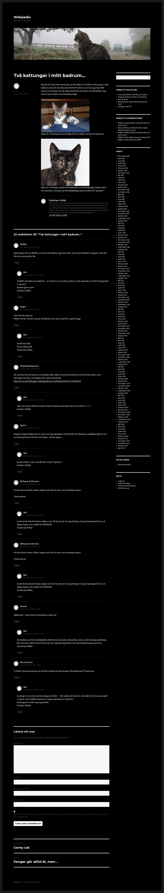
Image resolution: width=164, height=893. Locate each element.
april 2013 (121, 288)
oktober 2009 (123, 388)
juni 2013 (121, 283)
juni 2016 (121, 197)
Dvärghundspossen (29, 366)
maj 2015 (121, 228)
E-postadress (21, 789)
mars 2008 (122, 434)
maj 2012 (121, 314)
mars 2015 (122, 233)
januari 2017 (122, 187)
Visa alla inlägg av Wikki (58, 215)
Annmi (23, 606)
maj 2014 (121, 257)
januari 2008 (123, 439)
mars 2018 (122, 166)
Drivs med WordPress (31, 882)
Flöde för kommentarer (127, 486)
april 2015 (121, 230)
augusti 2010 (122, 364)
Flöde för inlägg (124, 483)
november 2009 (124, 386)
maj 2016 (121, 199)
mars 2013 (122, 290)
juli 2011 (121, 338)
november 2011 (123, 329)
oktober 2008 (123, 417)
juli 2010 (121, 367)
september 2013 (124, 276)
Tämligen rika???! (124, 107)
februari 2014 (123, 264)
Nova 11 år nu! (123, 99)
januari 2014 (122, 266)
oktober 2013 (123, 273)
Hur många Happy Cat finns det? (137, 137)
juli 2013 (121, 281)
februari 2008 (123, 436)
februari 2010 (123, 379)
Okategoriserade (124, 465)
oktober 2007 (123, 446)
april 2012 (121, 317)
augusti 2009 (123, 393)
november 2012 (123, 300)
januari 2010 (122, 381)
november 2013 (123, 271)
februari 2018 (123, 168)
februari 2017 (123, 185)
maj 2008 (121, 429)
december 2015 (123, 211)
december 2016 (123, 190)
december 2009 (124, 384)
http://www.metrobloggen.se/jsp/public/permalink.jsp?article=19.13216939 (47, 381)
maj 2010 (121, 372)
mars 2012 (122, 319)
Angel (23, 307)
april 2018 (121, 163)
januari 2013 (122, 295)
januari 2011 (122, 352)
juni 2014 (121, 254)
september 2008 (124, 419)
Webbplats (19, 800)
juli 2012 (121, 309)
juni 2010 (121, 369)
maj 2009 (121, 400)
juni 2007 (121, 448)
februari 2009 (123, 407)
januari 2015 (122, 238)
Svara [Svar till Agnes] (17, 444)
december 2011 (123, 326)
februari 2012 (123, 321)
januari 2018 (122, 171)
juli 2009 (121, 396)
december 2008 (124, 412)
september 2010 (124, 362)
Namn (17, 778)
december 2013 (123, 269)
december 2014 (123, 240)
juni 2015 (121, 226)
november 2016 (123, 192)
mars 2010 (122, 376)
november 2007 (124, 443)
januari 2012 (122, 324)
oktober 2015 (122, 216)
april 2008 (122, 431)
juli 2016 (121, 194)
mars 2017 (122, 183)
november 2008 (124, 415)
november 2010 (123, 357)
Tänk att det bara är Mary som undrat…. (133, 97)
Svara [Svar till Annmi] (17, 621)
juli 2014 (121, 252)
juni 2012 (121, 312)
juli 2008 (121, 424)
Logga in (121, 481)
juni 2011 (121, 340)
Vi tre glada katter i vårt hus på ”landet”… (133, 95)
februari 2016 (123, 206)
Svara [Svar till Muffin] (17, 263)
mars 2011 (122, 348)
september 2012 (124, 305)
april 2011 (121, 345)
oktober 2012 (123, 302)
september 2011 (124, 333)
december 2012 (123, 297)
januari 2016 (122, 209)
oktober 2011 (122, 331)
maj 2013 (121, 285)
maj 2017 (121, 178)
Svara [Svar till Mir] (20, 297)
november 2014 (123, 242)
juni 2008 (121, 427)
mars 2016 (122, 204)
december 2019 (123, 156)
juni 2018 (121, 159)
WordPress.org (123, 488)
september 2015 (124, 218)
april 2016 (121, 202)
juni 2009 (121, 398)
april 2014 (121, 259)
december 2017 (123, 173)
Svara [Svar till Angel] (17, 325)
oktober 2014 (123, 245)
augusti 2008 (123, 422)
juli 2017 (121, 175)
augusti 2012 (122, 307)
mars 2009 (122, 405)
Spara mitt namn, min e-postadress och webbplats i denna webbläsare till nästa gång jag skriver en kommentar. (61, 815)
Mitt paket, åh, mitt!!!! (133, 140)
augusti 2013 (122, 278)
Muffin (23, 244)
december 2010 (123, 355)
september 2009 (124, 391)
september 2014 (124, 247)
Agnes (23, 425)
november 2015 (123, 214)
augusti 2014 (122, 250)
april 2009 (122, 403)
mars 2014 (122, 261)
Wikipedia (22, 17)
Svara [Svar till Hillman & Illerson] (17, 503)
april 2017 (121, 180)
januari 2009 (123, 410)
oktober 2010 (123, 360)
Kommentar (19, 743)
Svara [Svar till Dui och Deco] (17, 677)
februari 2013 (123, 293)
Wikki (16, 91)
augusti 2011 (122, 336)
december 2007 (124, 441)
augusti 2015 (122, 221)
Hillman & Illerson (29, 481)
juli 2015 (121, 223)
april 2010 (121, 374)
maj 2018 (121, 161)
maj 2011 (121, 343)
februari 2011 (123, 350)
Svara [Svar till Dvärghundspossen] (17, 387)
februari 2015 (123, 235)
